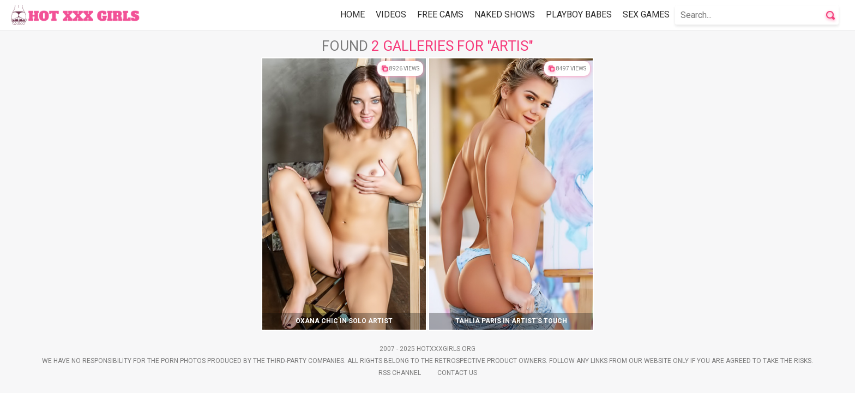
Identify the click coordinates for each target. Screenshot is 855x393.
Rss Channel (399, 373)
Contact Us (457, 373)
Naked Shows (504, 14)
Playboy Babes (579, 14)
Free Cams (440, 14)
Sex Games (646, 14)
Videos (391, 14)
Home (352, 14)
